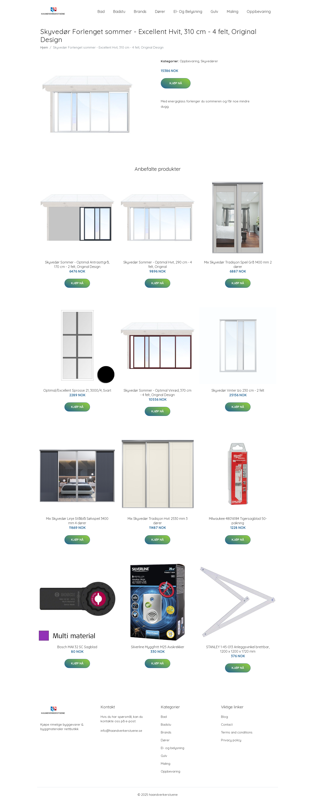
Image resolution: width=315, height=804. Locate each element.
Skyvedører (209, 63)
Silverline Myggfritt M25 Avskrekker (157, 649)
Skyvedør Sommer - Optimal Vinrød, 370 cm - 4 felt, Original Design (157, 394)
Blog (224, 719)
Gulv (214, 12)
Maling (232, 12)
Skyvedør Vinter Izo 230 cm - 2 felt (237, 392)
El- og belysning (187, 12)
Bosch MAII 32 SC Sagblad (77, 649)
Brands (140, 12)
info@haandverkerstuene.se (121, 733)
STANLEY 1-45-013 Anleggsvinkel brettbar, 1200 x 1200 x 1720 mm (238, 651)
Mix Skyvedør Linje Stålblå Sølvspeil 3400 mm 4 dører (77, 523)
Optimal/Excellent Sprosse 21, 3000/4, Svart (77, 392)
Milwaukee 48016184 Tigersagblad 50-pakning (238, 523)
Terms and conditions (236, 734)
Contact (227, 727)
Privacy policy (231, 742)
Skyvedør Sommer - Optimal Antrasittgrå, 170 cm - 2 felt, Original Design (77, 266)
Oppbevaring (259, 12)
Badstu (119, 12)
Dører (160, 12)
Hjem (44, 50)
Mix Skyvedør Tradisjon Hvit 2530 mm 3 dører (158, 523)
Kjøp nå (175, 85)
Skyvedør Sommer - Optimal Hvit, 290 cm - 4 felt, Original (157, 266)
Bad (101, 12)
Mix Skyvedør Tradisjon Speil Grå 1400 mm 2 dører (238, 266)
